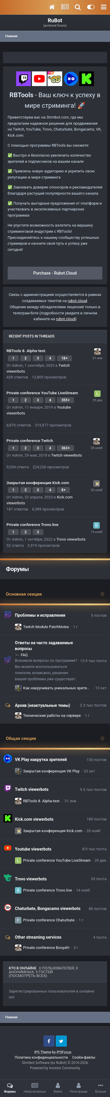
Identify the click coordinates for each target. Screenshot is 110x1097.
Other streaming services (38, 937)
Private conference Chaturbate (49, 920)
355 (65, 400)
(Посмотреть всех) (28, 975)
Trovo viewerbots (71, 539)
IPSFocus (64, 1052)
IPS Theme (42, 1052)
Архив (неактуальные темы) (42, 705)
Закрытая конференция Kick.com (37, 482)
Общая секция (21, 738)
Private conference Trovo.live (32, 524)
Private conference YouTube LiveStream (42, 392)
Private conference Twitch (29, 440)
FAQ (24, 655)
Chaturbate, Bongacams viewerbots (48, 908)
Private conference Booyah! (46, 947)
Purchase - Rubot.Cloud (55, 273)
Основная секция (24, 594)
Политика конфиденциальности (41, 1057)
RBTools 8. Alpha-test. (26, 350)
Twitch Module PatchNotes (46, 627)
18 (64, 358)
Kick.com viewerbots (34, 819)
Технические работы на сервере (52, 715)
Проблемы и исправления (40, 615)
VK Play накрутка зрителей (41, 759)
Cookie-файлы (83, 1057)
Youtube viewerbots (33, 849)
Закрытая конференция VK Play (51, 771)
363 (65, 448)
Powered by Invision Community (55, 1068)
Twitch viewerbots (66, 455)
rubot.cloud (77, 301)
